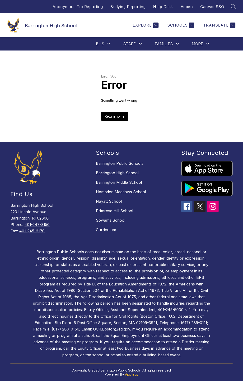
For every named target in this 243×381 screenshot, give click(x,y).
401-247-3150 (37, 224)
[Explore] (145, 25)
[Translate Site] (218, 25)
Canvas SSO (212, 6)
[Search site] (233, 6)
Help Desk (163, 6)
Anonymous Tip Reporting (77, 6)
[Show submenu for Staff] (129, 44)
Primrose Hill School (114, 210)
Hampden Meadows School (121, 191)
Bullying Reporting (127, 6)
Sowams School (110, 220)
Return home (115, 116)
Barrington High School (117, 172)
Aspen (187, 6)
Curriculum (106, 229)
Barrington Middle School (119, 182)
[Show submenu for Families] (164, 44)
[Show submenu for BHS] (100, 44)
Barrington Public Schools (119, 163)
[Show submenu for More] (197, 44)
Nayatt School (109, 201)
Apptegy (132, 374)
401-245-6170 (32, 231)
